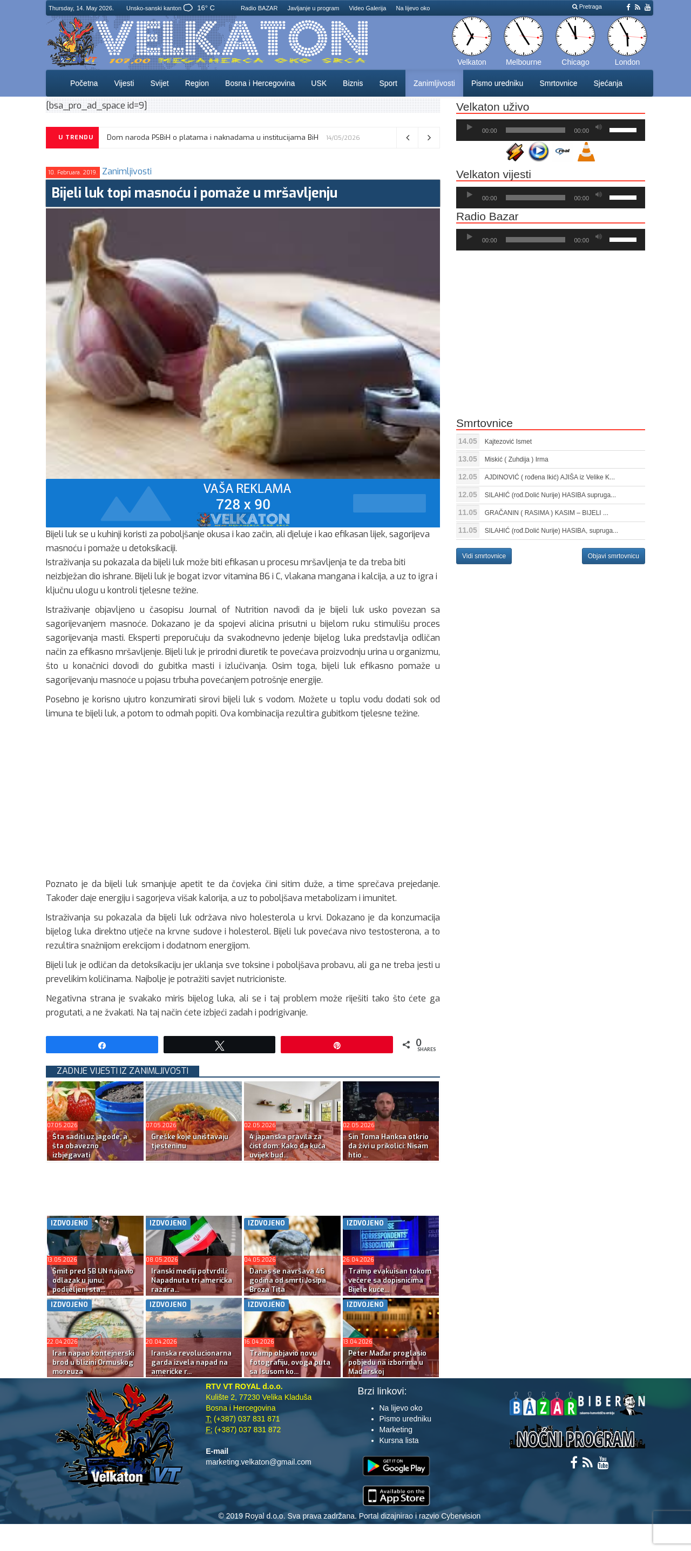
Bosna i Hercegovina (260, 83)
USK (319, 83)
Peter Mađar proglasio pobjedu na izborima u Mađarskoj (387, 1362)
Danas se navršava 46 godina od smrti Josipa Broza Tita (287, 1280)
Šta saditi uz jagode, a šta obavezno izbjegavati (89, 1146)
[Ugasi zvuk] (599, 127)
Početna (84, 83)
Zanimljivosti (434, 83)
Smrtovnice (558, 83)
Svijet (159, 83)
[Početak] (470, 127)
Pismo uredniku (497, 83)
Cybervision (460, 1516)
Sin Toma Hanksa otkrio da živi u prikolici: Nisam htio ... (388, 1146)
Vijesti (124, 83)
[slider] (536, 130)
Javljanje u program (313, 8)
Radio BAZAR (259, 8)
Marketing (396, 1429)
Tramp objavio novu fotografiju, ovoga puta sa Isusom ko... (289, 1362)
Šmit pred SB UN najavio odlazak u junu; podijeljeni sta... (92, 1280)
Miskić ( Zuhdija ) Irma (516, 459)
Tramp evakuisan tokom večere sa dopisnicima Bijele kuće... (389, 1280)
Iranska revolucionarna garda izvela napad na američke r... (191, 1362)
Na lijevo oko (413, 8)
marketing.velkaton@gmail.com (258, 1462)
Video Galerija (368, 8)
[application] (550, 130)
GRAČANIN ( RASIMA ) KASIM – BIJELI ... (546, 513)
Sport (388, 83)
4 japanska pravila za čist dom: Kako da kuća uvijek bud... (287, 1146)
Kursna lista (399, 1440)
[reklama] (243, 502)
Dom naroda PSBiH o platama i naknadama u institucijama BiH (213, 137)
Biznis (353, 83)
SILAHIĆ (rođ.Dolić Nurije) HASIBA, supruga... (551, 530)
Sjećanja (607, 83)
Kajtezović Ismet (508, 441)
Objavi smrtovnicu (613, 556)
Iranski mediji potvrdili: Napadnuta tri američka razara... (191, 1280)
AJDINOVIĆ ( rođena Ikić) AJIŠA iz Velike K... (550, 477)
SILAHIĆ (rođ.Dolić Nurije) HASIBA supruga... (550, 495)
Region (197, 83)
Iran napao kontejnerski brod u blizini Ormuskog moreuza (93, 1362)
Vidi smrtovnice (484, 556)
